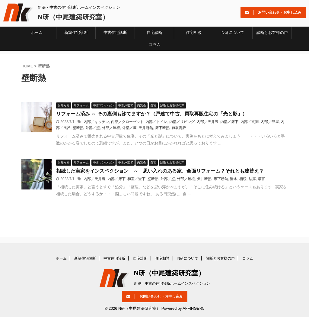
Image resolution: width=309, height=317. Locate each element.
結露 (252, 179)
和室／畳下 (136, 179)
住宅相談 (194, 32)
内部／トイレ (156, 122)
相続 (243, 179)
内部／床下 (229, 122)
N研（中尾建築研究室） (73, 17)
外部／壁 (92, 128)
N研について (232, 32)
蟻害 (261, 179)
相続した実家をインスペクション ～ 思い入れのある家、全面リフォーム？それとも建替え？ (160, 170)
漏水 (233, 179)
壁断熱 (78, 128)
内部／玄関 (250, 122)
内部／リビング (182, 122)
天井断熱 (146, 128)
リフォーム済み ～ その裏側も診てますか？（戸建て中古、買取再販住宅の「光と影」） (151, 113)
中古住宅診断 (115, 32)
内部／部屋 (270, 122)
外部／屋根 (111, 128)
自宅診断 (154, 32)
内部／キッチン (96, 122)
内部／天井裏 (207, 122)
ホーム (37, 32)
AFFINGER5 (193, 308)
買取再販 (179, 128)
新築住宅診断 (76, 32)
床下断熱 (162, 128)
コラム (155, 44)
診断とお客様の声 (272, 32)
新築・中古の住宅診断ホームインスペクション (172, 283)
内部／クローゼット (127, 122)
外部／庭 (129, 128)
